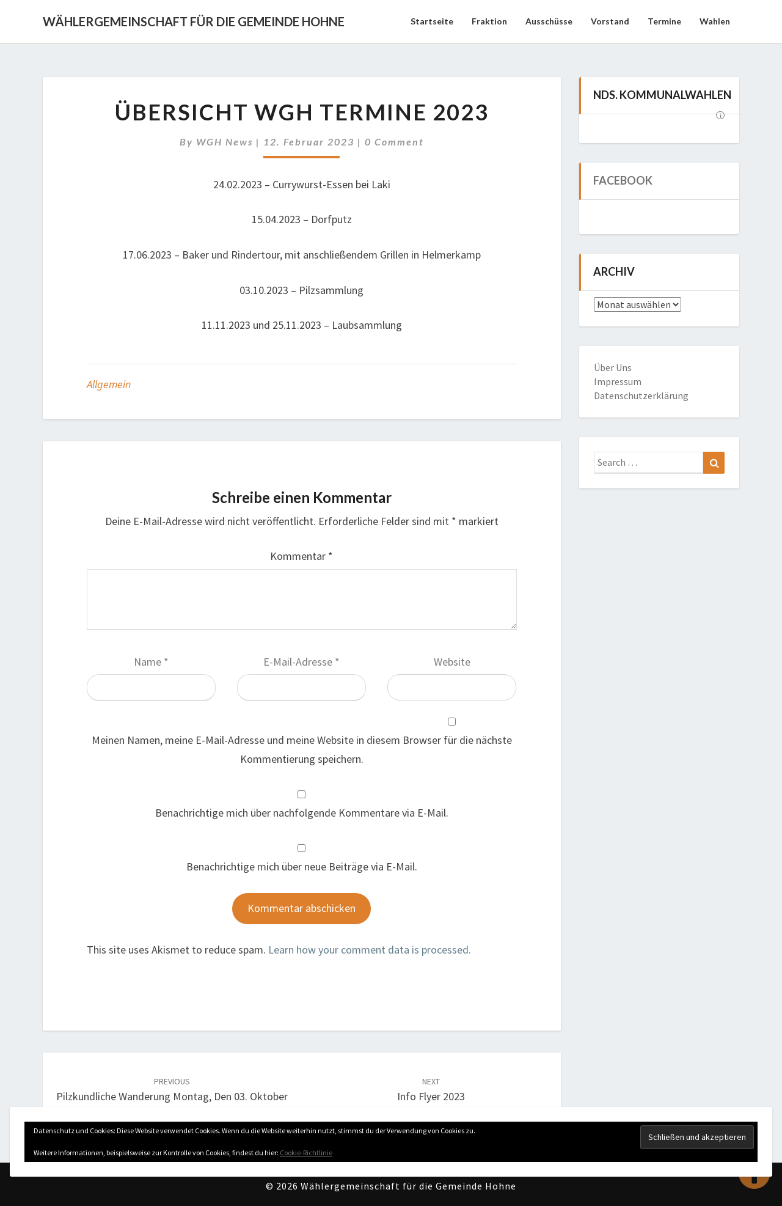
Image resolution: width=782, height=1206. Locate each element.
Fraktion (489, 21)
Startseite (432, 21)
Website (452, 662)
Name (151, 662)
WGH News (224, 141)
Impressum (617, 381)
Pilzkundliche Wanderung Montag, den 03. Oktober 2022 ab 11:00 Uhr (172, 1097)
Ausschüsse (548, 21)
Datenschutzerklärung (641, 395)
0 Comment (394, 141)
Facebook (622, 180)
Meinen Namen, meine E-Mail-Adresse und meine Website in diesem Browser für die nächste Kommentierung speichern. (302, 749)
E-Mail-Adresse (301, 662)
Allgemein (109, 384)
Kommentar (301, 556)
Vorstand (610, 21)
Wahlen (715, 21)
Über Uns (613, 367)
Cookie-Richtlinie (306, 1152)
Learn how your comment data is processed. (369, 950)
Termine (664, 21)
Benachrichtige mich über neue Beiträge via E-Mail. (301, 866)
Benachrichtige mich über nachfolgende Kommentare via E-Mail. (301, 813)
